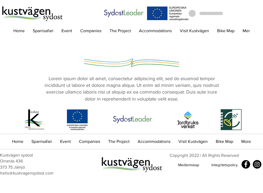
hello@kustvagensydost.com (26, 173)
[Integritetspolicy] (225, 165)
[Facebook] (246, 164)
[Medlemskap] (189, 165)
